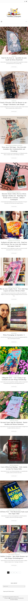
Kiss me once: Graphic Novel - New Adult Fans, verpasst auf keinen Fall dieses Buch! (14, 290)
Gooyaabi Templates (14, 599)
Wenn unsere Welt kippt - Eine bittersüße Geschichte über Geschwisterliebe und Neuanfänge (14, 149)
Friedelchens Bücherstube (14, 596)
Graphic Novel (11, 287)
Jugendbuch (14, 145)
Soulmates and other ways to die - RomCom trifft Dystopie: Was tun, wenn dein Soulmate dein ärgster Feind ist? (14, 244)
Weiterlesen (14, 66)
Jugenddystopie (11, 240)
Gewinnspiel (18, 192)
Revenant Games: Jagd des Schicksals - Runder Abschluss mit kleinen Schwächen (14, 423)
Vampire (16, 420)
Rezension (14, 56)
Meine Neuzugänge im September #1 (14, 335)
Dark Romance (11, 554)
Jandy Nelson (9, 145)
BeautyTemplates (14, 598)
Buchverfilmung (11, 192)
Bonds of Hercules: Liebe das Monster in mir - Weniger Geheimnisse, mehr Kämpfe (14, 104)
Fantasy (11, 465)
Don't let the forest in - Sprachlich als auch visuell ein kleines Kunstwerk (14, 59)
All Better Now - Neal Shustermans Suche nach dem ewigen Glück (14, 513)
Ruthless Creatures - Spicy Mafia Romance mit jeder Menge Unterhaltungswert (14, 557)
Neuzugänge (14, 333)
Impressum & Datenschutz (8, 591)
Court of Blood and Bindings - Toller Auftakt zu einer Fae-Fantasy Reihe (14, 468)
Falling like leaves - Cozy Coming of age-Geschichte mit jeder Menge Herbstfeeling (14, 379)
